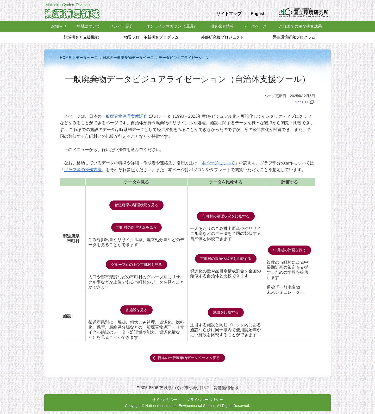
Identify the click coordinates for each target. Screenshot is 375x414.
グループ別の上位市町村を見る (136, 264)
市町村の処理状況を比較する (225, 216)
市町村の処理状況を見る (136, 227)
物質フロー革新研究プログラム (151, 37)
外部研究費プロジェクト (222, 37)
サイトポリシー (165, 400)
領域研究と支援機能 (81, 37)
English (258, 13)
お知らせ (59, 26)
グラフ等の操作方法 (83, 169)
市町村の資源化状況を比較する (225, 258)
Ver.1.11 (302, 102)
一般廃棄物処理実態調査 (124, 116)
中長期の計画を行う (289, 250)
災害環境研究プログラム (293, 37)
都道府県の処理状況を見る (136, 205)
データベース (255, 26)
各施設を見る (136, 310)
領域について (88, 26)
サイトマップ (228, 13)
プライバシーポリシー (204, 400)
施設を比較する (226, 312)
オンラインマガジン (171, 26)
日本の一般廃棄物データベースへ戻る (189, 358)
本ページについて (218, 163)
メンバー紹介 (121, 26)
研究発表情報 (222, 26)
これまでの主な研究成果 (300, 26)
